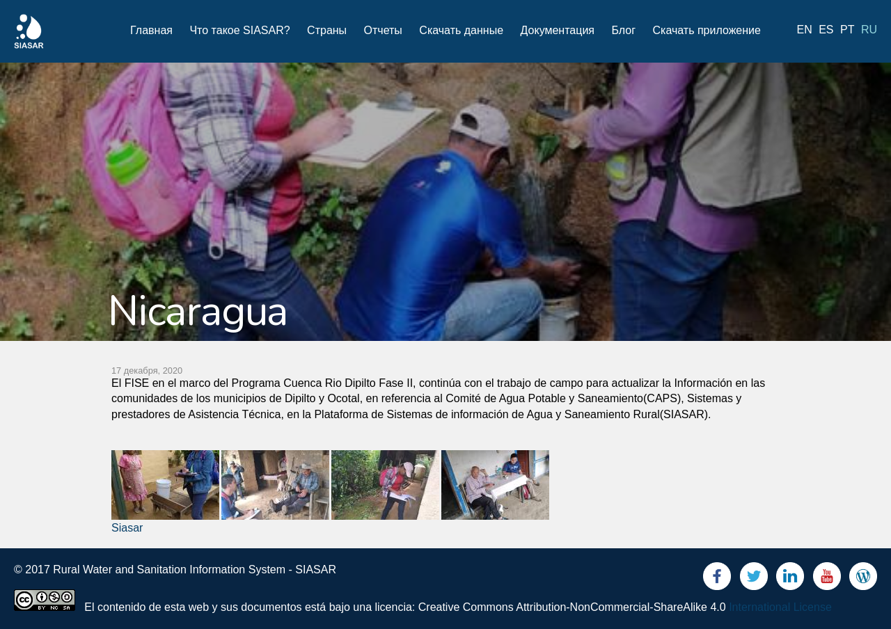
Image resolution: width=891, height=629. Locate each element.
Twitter (754, 579)
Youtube (827, 579)
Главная (151, 30)
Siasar (127, 528)
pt (847, 29)
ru (869, 29)
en (804, 29)
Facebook (717, 579)
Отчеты (383, 30)
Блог (623, 30)
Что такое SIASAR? (239, 30)
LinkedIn (790, 579)
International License (780, 607)
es (826, 29)
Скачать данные (461, 30)
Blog (863, 579)
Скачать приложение (706, 30)
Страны (327, 30)
